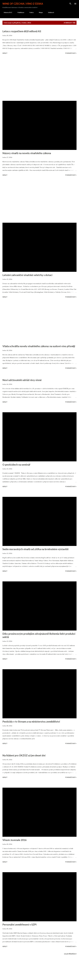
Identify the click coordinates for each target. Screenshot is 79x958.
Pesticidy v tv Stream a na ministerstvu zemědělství (31, 721)
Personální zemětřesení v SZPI (19, 924)
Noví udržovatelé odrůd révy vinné (22, 380)
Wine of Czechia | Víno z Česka (22, 3)
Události (50, 12)
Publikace (19, 12)
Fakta (30, 12)
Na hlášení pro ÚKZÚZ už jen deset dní (23, 755)
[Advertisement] (39, 77)
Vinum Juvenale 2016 (14, 839)
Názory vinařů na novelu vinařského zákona (26, 153)
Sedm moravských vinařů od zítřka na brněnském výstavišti (35, 549)
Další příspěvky (70, 954)
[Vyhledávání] (70, 3)
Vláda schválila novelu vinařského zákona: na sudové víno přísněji (38, 346)
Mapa (39, 12)
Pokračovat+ (71, 53)
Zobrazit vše (70, 23)
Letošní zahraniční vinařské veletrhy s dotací (27, 275)
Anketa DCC (6, 12)
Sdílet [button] (4, 53)
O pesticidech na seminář (16, 464)
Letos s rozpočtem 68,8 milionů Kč (21, 31)
